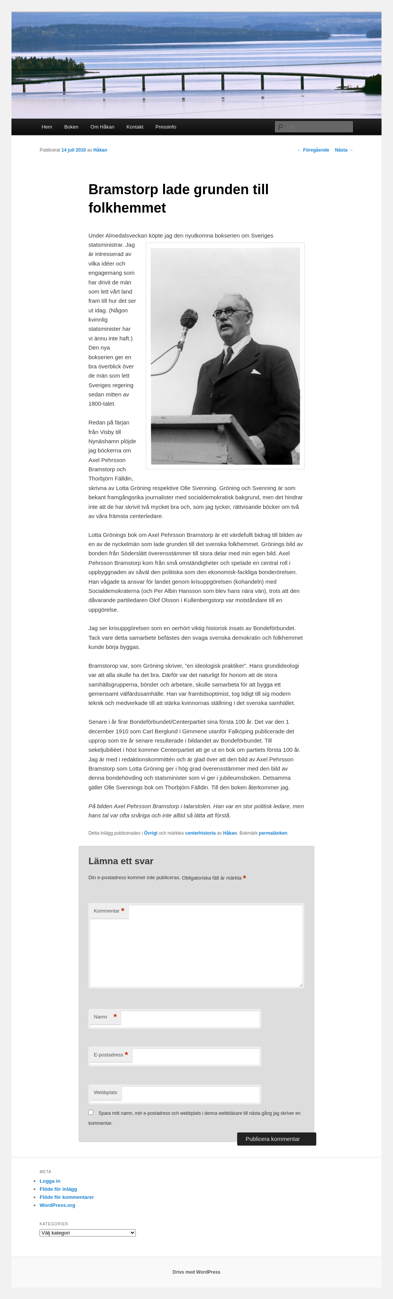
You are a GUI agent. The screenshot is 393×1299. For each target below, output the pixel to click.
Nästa (344, 150)
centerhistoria (200, 833)
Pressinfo (165, 127)
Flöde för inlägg (58, 1189)
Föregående (313, 150)
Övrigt (150, 833)
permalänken (273, 833)
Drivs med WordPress (197, 1272)
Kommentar (109, 911)
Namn (105, 1017)
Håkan (100, 150)
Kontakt (134, 127)
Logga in (50, 1181)
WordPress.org (57, 1205)
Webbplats (105, 1092)
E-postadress (111, 1055)
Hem (46, 127)
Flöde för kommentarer (67, 1197)
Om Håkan (102, 127)
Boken (71, 127)
